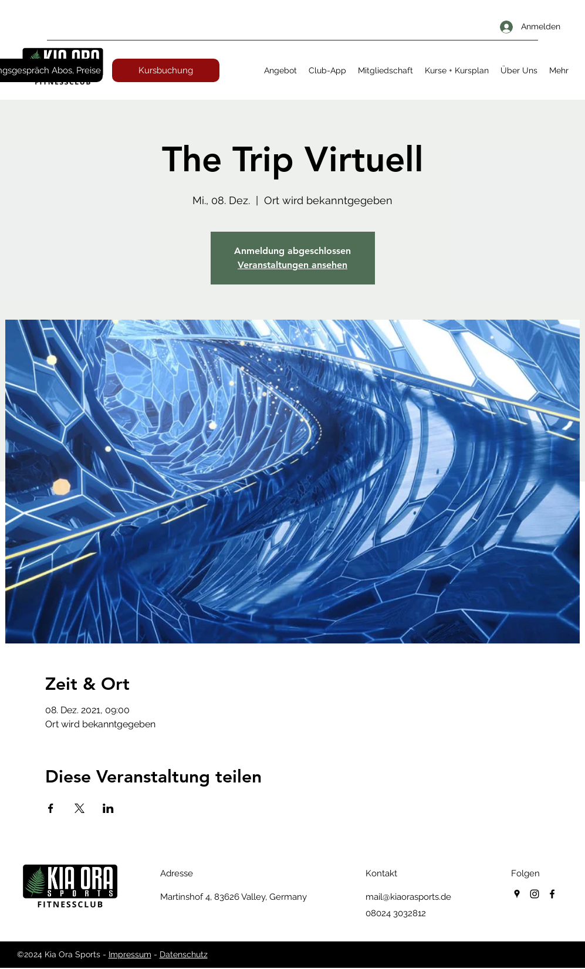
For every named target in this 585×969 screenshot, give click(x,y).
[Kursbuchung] (165, 70)
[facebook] (552, 894)
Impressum (130, 954)
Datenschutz (184, 954)
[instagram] (534, 894)
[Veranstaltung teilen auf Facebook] (50, 808)
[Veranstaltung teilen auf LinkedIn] (108, 808)
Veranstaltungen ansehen (292, 264)
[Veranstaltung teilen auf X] (79, 808)
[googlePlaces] (517, 894)
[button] (280, 70)
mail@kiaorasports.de (408, 897)
